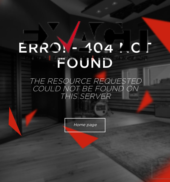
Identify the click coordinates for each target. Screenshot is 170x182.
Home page (85, 125)
